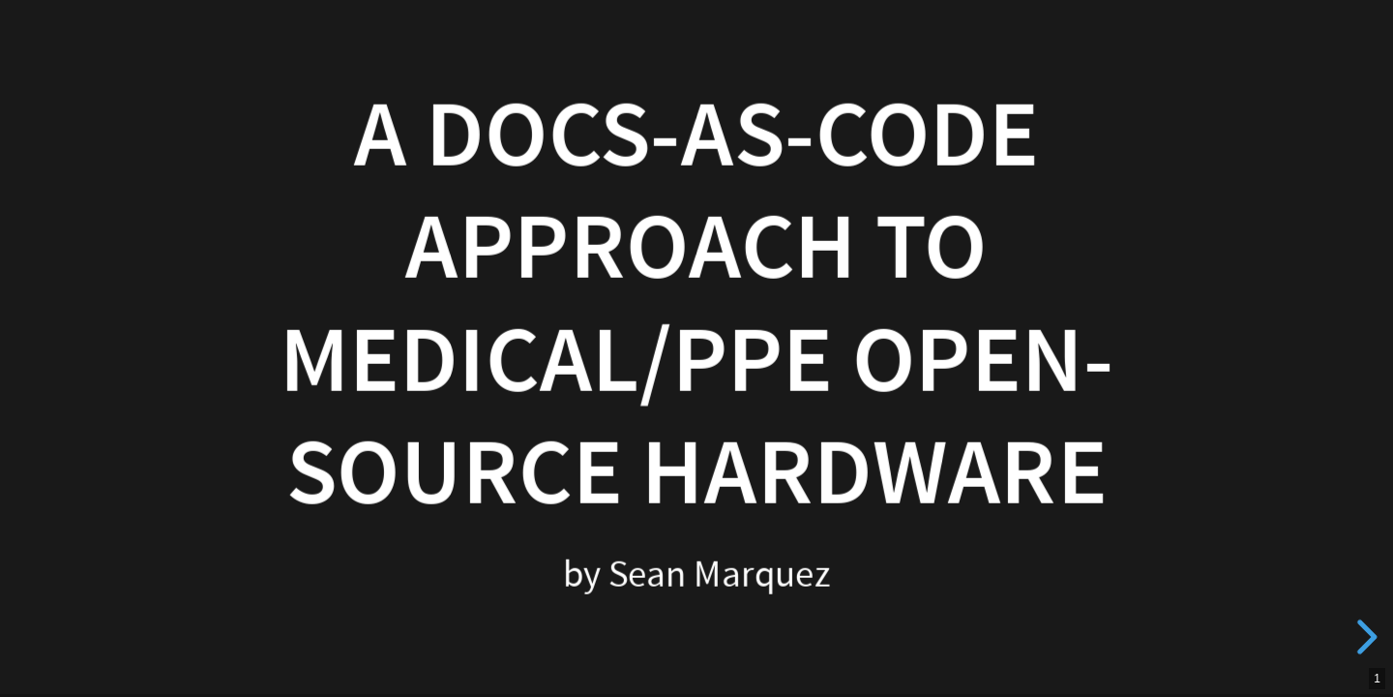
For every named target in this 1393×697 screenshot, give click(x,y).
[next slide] (1364, 637)
